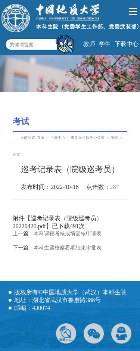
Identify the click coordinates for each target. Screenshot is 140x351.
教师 (89, 44)
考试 (114, 138)
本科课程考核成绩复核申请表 (68, 233)
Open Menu (133, 11)
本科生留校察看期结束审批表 (68, 248)
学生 (105, 44)
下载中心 (127, 44)
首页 (40, 138)
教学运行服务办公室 (88, 138)
